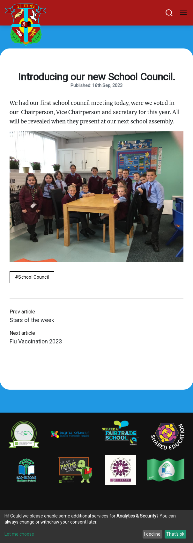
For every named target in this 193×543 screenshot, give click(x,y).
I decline (152, 534)
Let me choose (19, 534)
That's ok (175, 534)
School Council (33, 277)
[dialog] (96, 526)
